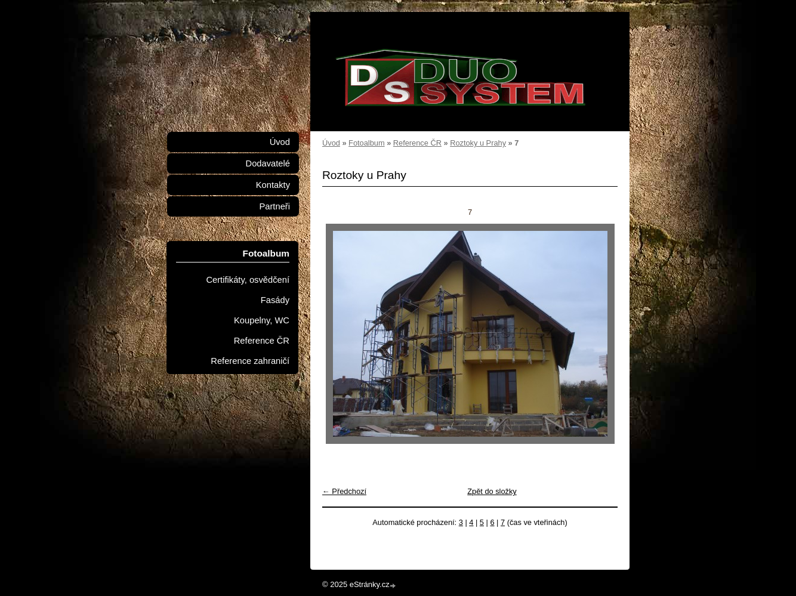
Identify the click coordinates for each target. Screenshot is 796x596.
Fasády (275, 300)
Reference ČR (417, 142)
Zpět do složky (492, 491)
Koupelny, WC (261, 320)
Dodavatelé (268, 163)
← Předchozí (344, 491)
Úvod (331, 142)
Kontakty (273, 185)
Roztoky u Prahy (478, 142)
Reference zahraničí (250, 361)
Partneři (274, 206)
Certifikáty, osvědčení (247, 280)
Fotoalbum (366, 142)
